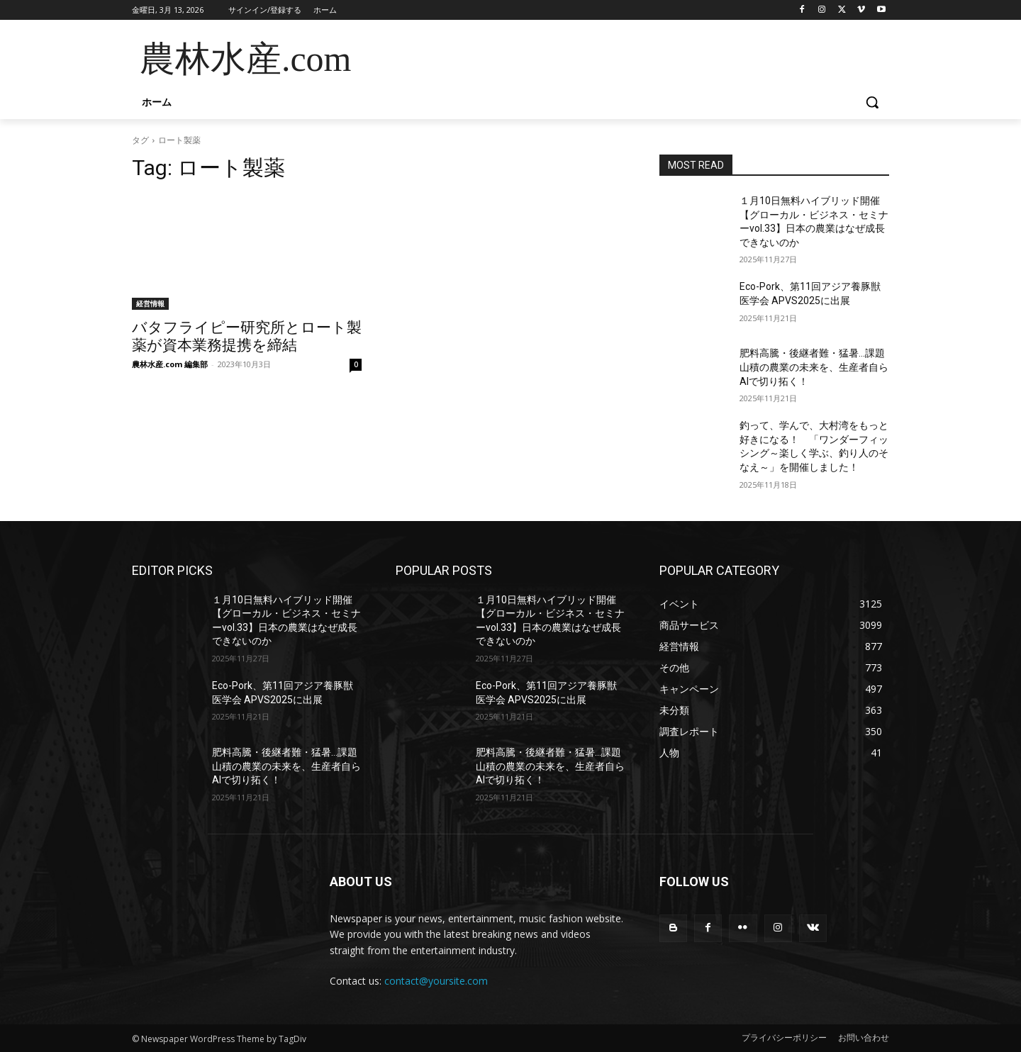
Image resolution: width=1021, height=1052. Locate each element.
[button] (872, 102)
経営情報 (150, 303)
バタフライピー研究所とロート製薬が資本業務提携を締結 (247, 336)
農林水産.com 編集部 (170, 364)
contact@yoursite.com (436, 980)
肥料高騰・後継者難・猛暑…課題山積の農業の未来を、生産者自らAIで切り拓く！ (814, 366)
